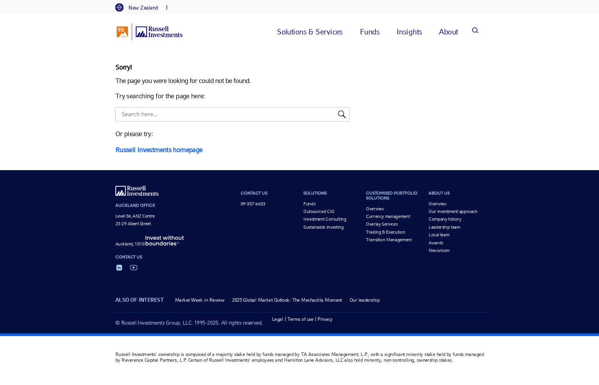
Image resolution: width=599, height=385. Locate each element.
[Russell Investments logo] (149, 31)
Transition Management (388, 239)
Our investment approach (453, 211)
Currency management (388, 216)
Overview (375, 208)
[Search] (475, 32)
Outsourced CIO (319, 211)
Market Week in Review (199, 300)
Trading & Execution (385, 232)
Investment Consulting (324, 219)
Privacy (324, 319)
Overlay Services (381, 224)
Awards (436, 242)
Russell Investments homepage (158, 150)
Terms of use (300, 319)
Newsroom (439, 250)
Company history (445, 219)
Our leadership (364, 300)
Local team (439, 234)
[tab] (140, 7)
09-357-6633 (253, 203)
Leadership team (444, 227)
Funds (309, 203)
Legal (277, 319)
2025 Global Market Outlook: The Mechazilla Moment (287, 300)
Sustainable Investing (323, 227)
